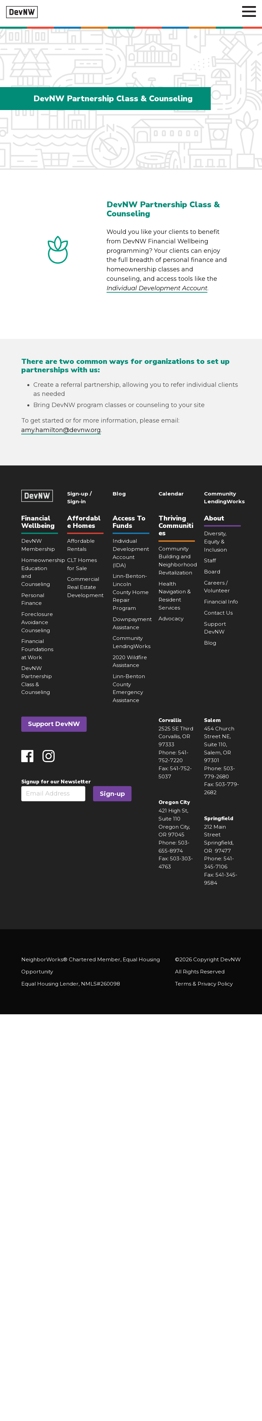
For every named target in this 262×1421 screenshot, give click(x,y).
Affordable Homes (83, 522)
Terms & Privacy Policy (204, 984)
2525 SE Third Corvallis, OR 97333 (175, 736)
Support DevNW (54, 724)
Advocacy (170, 618)
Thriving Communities (175, 526)
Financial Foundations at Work (37, 649)
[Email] (53, 793)
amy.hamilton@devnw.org (61, 430)
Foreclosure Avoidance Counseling (37, 622)
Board (212, 571)
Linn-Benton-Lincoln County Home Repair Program (131, 592)
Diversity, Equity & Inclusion (215, 541)
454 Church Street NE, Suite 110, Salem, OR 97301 (219, 744)
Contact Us (218, 613)
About (214, 518)
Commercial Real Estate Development (85, 587)
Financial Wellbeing (38, 522)
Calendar (171, 493)
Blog (119, 493)
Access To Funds (129, 522)
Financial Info (221, 601)
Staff (210, 560)
